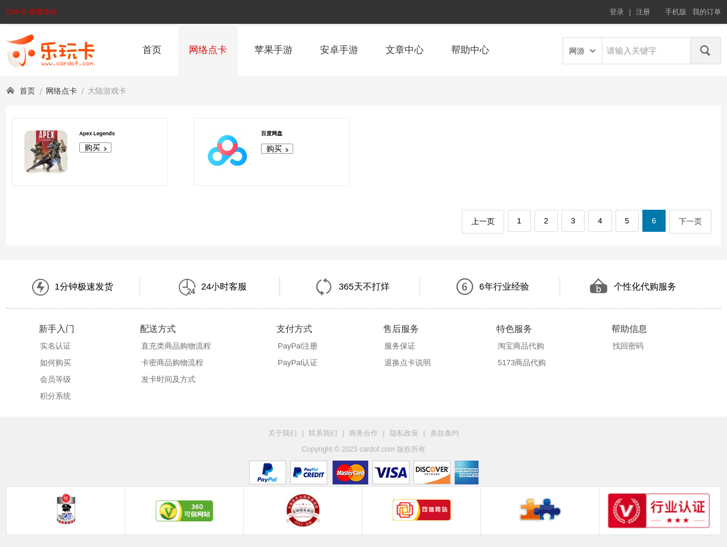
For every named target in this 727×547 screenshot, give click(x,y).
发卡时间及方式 (168, 379)
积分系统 (55, 395)
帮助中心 (470, 50)
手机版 (675, 12)
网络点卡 (208, 50)
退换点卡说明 (407, 362)
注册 (643, 12)
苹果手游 (273, 50)
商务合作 (363, 433)
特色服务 (514, 329)
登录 (617, 12)
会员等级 (55, 379)
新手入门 (56, 329)
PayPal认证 (298, 362)
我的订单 (706, 12)
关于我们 (282, 433)
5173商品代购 (522, 362)
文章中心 (405, 50)
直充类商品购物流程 (176, 345)
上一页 (483, 221)
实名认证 (55, 345)
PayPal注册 (298, 345)
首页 (151, 50)
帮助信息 (629, 329)
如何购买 (55, 362)
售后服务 (401, 329)
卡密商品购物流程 (172, 362)
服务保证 (399, 345)
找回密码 (628, 345)
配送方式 (158, 329)
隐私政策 (404, 433)
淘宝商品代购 (521, 345)
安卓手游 (339, 50)
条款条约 (444, 433)
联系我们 (323, 433)
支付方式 (294, 329)
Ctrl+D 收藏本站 (31, 12)
